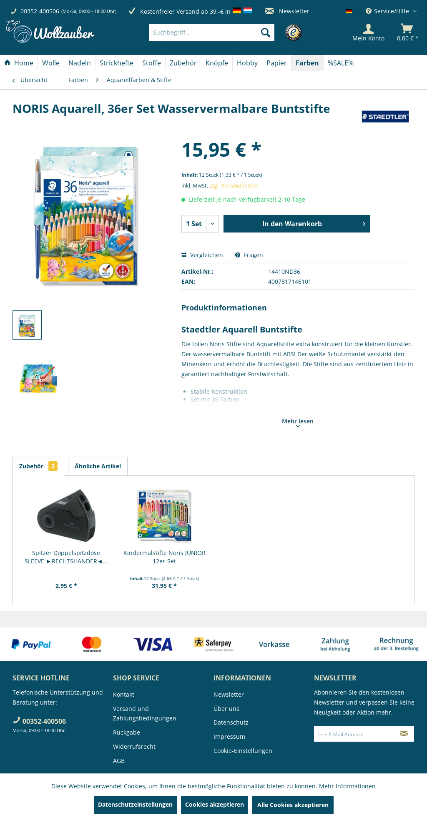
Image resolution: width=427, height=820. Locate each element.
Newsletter (287, 11)
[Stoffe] (151, 63)
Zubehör (38, 466)
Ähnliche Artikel (98, 466)
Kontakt (123, 694)
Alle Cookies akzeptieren (293, 805)
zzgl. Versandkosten (234, 185)
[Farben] (307, 63)
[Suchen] (265, 32)
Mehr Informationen (347, 786)
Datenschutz (231, 722)
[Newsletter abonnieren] (404, 734)
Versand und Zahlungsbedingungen (144, 713)
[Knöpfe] (216, 63)
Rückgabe (126, 732)
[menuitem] (224, 32)
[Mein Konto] (368, 32)
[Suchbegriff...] (211, 32)
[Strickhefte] (116, 63)
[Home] (19, 63)
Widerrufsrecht (134, 746)
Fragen (249, 255)
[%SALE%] (341, 63)
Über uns (226, 708)
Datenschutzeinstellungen (135, 804)
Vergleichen (202, 255)
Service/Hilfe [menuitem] (388, 11)
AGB (119, 761)
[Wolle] (51, 63)
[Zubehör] (183, 63)
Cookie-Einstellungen (243, 751)
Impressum (229, 736)
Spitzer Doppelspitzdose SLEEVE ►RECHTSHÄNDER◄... (66, 557)
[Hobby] (247, 63)
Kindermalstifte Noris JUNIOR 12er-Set (164, 557)
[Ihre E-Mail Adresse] (354, 734)
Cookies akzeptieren (214, 804)
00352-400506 (39, 11)
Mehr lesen (298, 422)
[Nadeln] (79, 63)
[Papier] (276, 63)
